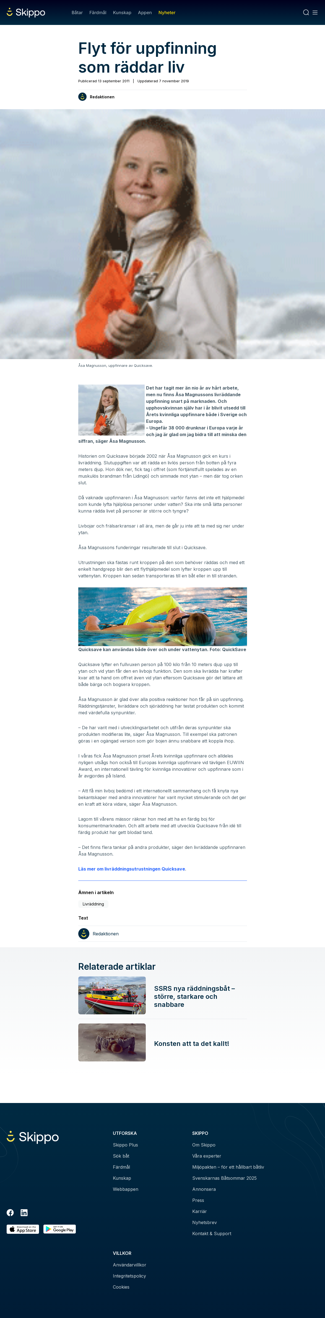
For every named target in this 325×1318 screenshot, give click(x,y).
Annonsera (204, 1189)
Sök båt (121, 1156)
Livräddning (93, 904)
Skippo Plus (125, 1145)
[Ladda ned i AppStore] (23, 1229)
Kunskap (122, 12)
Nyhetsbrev (204, 1222)
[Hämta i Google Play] (59, 1229)
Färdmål (97, 12)
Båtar (77, 12)
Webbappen (125, 1189)
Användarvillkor (129, 1265)
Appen (145, 12)
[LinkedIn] (24, 1213)
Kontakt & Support (211, 1233)
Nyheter (166, 12)
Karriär (199, 1211)
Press (198, 1200)
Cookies (121, 1287)
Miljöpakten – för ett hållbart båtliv (228, 1167)
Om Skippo (203, 1145)
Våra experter (206, 1156)
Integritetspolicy (129, 1276)
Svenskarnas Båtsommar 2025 (224, 1178)
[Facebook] (10, 1213)
